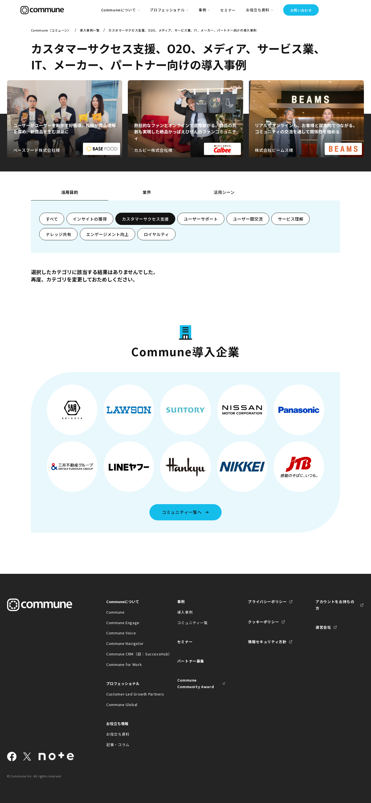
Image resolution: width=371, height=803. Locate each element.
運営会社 (323, 627)
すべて (52, 219)
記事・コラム (118, 744)
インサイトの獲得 (90, 219)
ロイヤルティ (156, 234)
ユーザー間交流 (248, 219)
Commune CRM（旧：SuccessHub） (130, 654)
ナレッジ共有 (58, 234)
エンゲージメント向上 (107, 234)
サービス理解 (290, 219)
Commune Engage (122, 622)
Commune (115, 612)
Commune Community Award (195, 683)
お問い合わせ (301, 10)
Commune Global (121, 704)
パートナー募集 (190, 661)
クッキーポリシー (263, 621)
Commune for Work (124, 664)
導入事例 (185, 612)
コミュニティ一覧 (192, 622)
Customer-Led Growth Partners (130, 694)
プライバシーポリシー (267, 601)
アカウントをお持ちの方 (335, 604)
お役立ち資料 (118, 734)
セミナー (228, 10)
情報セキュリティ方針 (267, 641)
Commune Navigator (125, 643)
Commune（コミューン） (51, 30)
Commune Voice (121, 633)
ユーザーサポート (201, 219)
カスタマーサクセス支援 (145, 219)
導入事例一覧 (89, 30)
